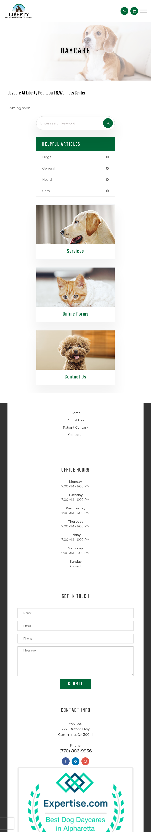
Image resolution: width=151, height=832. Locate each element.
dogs (46, 157)
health (47, 179)
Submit (75, 684)
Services (75, 251)
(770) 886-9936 (75, 751)
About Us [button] (75, 420)
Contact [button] (75, 435)
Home (75, 413)
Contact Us (75, 377)
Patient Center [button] (75, 427)
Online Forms (75, 314)
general (48, 168)
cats (46, 191)
